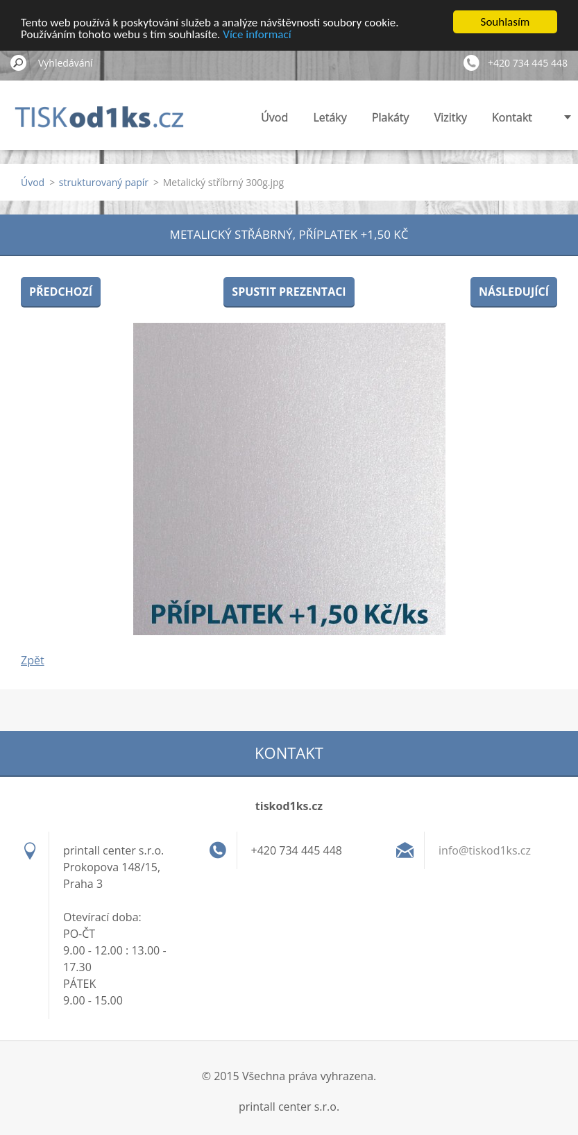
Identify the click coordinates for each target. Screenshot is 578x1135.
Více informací (257, 33)
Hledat (18, 62)
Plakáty (390, 117)
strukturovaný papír (103, 182)
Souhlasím (505, 22)
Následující (514, 291)
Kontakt (512, 117)
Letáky (329, 117)
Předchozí (60, 291)
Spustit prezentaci (289, 291)
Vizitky (450, 117)
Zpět (32, 660)
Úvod (274, 117)
